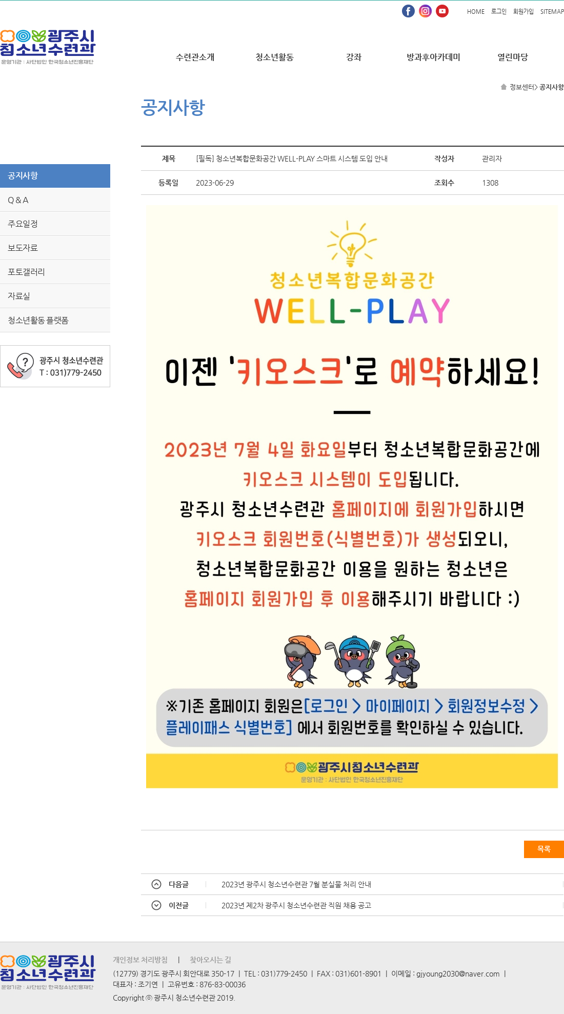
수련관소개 (195, 57)
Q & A (18, 200)
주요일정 (22, 224)
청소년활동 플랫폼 (38, 320)
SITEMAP (552, 11)
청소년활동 (274, 57)
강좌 (353, 57)
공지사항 (22, 176)
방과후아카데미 (433, 57)
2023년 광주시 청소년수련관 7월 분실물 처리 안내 (296, 884)
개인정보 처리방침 (140, 960)
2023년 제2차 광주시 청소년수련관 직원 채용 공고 (296, 905)
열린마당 (512, 57)
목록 (544, 849)
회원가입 (523, 11)
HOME (476, 11)
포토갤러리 (26, 272)
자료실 (19, 296)
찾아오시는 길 (210, 960)
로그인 (499, 11)
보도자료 (22, 248)
